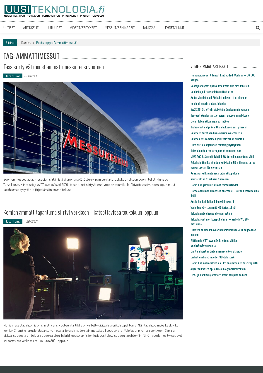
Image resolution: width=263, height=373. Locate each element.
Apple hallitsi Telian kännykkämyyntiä (212, 201)
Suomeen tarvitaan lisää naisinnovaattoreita (216, 132)
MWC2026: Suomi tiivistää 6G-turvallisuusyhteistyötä (222, 156)
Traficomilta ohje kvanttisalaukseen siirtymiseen (219, 127)
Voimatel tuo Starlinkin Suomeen (210, 179)
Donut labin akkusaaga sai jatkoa (210, 121)
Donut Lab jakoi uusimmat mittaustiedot (214, 184)
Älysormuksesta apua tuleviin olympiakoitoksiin (218, 268)
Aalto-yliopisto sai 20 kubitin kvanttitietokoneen (219, 97)
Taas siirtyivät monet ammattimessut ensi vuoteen (53, 66)
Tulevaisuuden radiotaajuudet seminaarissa (216, 150)
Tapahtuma (13, 76)
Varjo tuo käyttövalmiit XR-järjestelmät (213, 207)
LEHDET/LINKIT (174, 27)
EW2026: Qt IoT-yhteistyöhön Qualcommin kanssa (220, 109)
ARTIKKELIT (31, 27)
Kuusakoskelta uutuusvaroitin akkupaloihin (215, 173)
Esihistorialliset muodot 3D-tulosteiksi (213, 257)
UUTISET (9, 27)
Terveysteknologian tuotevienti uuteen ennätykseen (220, 115)
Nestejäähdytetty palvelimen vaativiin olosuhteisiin (220, 85)
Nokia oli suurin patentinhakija (208, 103)
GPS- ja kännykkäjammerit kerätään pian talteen (219, 274)
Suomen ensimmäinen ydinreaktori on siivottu (217, 138)
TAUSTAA (149, 27)
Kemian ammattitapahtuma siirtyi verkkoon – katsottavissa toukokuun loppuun (80, 212)
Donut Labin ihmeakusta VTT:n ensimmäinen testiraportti (224, 262)
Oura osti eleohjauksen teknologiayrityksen (216, 144)
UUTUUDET (54, 27)
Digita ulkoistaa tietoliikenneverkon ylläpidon (217, 251)
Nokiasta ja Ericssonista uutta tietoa (212, 91)
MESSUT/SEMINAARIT (120, 27)
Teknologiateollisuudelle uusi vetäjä (211, 213)
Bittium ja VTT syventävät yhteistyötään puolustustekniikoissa (214, 243)
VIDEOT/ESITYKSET (83, 27)
